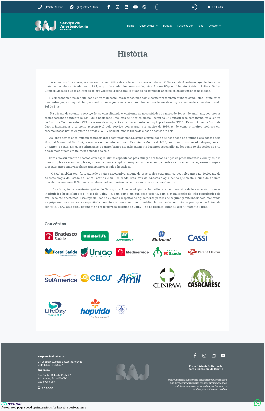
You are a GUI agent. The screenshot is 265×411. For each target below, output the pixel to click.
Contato (215, 26)
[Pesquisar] (193, 7)
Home (130, 26)
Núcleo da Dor (185, 26)
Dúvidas (167, 26)
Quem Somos (148, 26)
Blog (200, 26)
